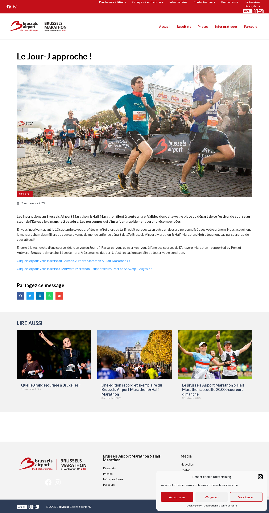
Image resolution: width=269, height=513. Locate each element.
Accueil (164, 26)
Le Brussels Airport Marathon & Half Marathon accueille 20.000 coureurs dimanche (213, 389)
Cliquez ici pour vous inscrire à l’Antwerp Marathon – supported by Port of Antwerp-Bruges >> (84, 269)
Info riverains (178, 2)
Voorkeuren (246, 497)
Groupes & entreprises (147, 2)
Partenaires (252, 2)
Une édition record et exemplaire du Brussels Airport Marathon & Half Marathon (132, 389)
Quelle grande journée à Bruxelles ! (50, 385)
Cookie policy (194, 505)
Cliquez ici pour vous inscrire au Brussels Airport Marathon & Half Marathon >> (74, 261)
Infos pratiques (226, 26)
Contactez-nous (204, 2)
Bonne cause (229, 2)
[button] (260, 477)
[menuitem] (253, 6)
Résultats (184, 26)
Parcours (250, 26)
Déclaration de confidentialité (220, 505)
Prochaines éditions (112, 2)
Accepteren (177, 497)
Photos (203, 26)
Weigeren (212, 497)
